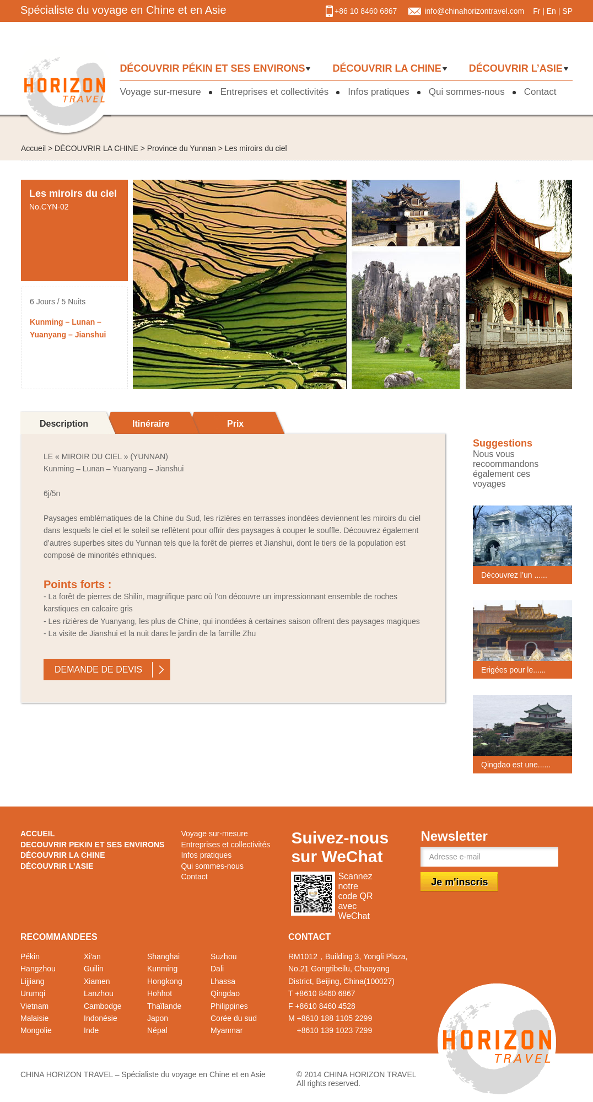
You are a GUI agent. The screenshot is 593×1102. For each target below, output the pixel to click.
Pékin (30, 956)
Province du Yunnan (181, 148)
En (551, 11)
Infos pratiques (378, 92)
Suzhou (223, 956)
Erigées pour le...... (513, 669)
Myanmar (226, 1030)
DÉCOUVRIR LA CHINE (386, 68)
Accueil (33, 148)
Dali (217, 968)
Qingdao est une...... (516, 764)
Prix (235, 423)
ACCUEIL (37, 833)
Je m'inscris (459, 882)
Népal (157, 1030)
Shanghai (163, 956)
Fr (536, 11)
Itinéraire (151, 423)
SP (567, 11)
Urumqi (32, 993)
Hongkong (164, 981)
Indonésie (100, 1018)
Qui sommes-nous (467, 92)
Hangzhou (38, 968)
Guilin (94, 968)
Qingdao (225, 993)
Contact (540, 92)
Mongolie (36, 1030)
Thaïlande (164, 1006)
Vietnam (34, 1006)
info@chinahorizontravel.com (474, 11)
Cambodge (103, 1006)
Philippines (229, 1006)
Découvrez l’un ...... (514, 575)
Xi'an (92, 956)
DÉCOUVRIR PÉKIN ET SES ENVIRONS (212, 68)
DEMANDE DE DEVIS (98, 669)
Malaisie (34, 1018)
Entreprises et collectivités (274, 92)
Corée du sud (234, 1018)
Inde (91, 1030)
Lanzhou (99, 993)
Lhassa (223, 981)
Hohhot (159, 993)
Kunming (162, 968)
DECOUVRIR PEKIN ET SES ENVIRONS (92, 844)
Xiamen (97, 981)
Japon (157, 1018)
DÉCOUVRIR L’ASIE (516, 68)
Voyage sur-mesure (160, 92)
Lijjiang (32, 981)
